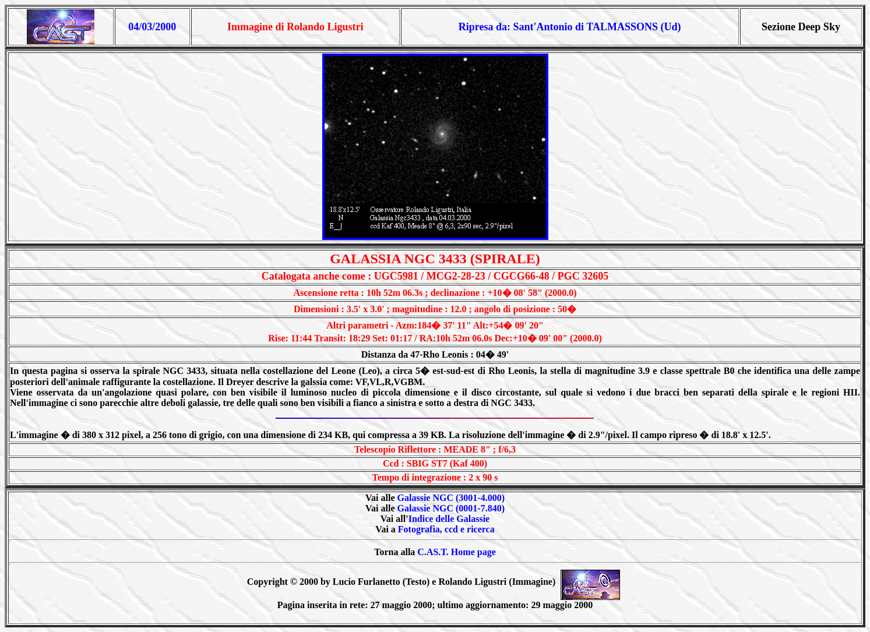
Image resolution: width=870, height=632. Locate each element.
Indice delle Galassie (449, 519)
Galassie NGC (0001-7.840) (451, 508)
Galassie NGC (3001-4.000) (451, 498)
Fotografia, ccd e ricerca (446, 529)
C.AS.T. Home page (456, 552)
